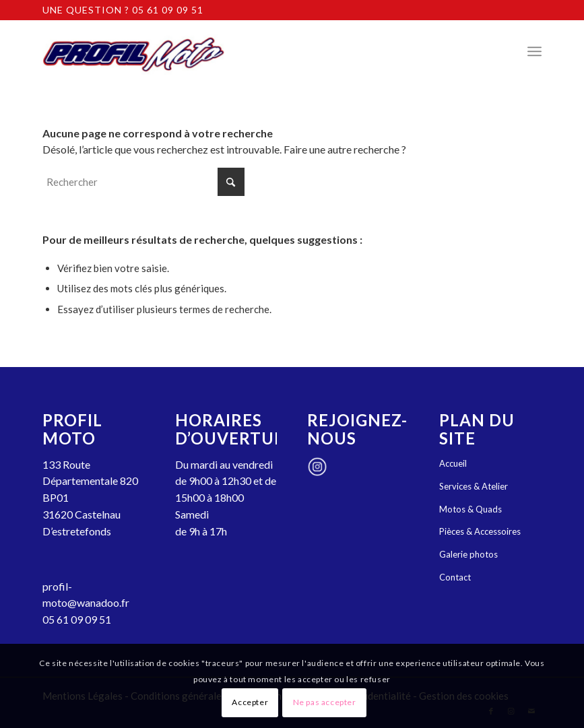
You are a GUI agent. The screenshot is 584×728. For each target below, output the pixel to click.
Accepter (250, 702)
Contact (455, 577)
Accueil (453, 463)
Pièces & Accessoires (480, 531)
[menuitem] (534, 51)
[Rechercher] (143, 182)
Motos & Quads (470, 509)
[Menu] (534, 51)
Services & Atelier (473, 486)
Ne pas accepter (324, 702)
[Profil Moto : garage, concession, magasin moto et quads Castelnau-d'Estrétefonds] (133, 51)
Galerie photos (468, 554)
